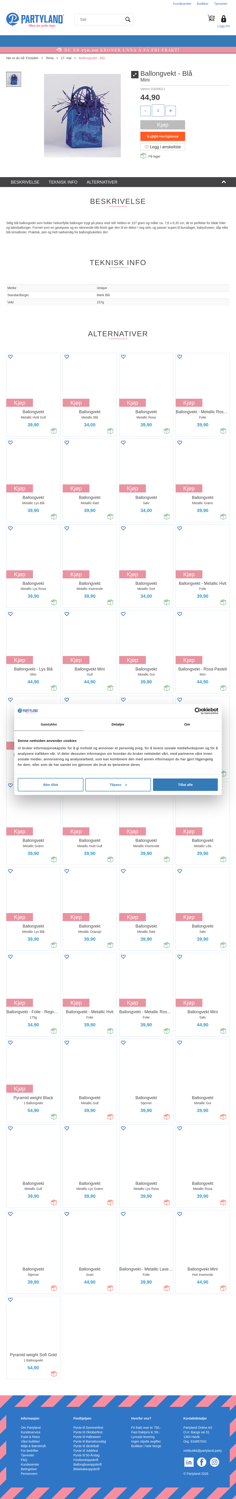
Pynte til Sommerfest (88, 1427)
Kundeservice (30, 1432)
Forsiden (32, 58)
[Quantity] (158, 110)
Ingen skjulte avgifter (146, 1441)
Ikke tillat (50, 784)
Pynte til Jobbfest (86, 1450)
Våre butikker (30, 1441)
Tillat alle (185, 784)
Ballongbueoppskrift (88, 1464)
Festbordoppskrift (86, 1460)
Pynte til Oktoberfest (88, 1432)
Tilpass (118, 784)
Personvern (29, 1474)
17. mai (66, 58)
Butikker (203, 4)
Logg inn (223, 26)
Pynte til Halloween (87, 1437)
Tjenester (220, 4)
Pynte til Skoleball (86, 1446)
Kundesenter (182, 4)
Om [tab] (187, 724)
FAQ (24, 1460)
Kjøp (162, 125)
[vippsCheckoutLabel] (162, 136)
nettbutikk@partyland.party (202, 1450)
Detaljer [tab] (118, 724)
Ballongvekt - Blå (92, 58)
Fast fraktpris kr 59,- (145, 1432)
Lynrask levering (142, 1437)
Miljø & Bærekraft (33, 1446)
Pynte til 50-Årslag (87, 1455)
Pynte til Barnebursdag (90, 1441)
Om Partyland (31, 1427)
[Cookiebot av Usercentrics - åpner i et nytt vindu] (198, 711)
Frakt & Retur (30, 1437)
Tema (49, 58)
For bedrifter (29, 1450)
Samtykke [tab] (49, 724)
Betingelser (29, 1469)
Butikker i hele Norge (146, 1446)
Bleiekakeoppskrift (87, 1469)
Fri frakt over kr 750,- (146, 1427)
